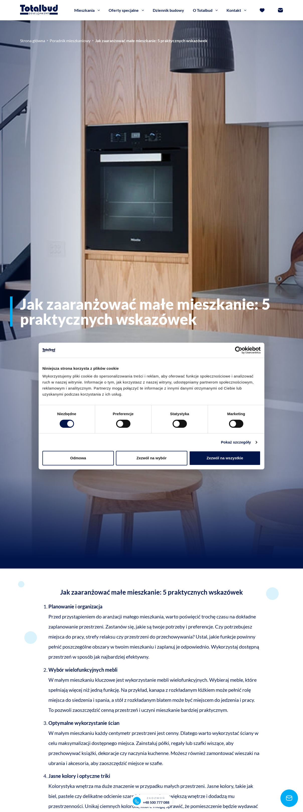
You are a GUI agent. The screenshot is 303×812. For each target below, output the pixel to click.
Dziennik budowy (168, 12)
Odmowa (78, 458)
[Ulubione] (262, 13)
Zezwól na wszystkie (225, 458)
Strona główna (32, 40)
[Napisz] (288, 797)
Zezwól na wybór (151, 458)
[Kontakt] (280, 12)
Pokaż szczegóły (236, 442)
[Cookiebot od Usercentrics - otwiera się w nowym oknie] (239, 350)
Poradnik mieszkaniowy (70, 40)
